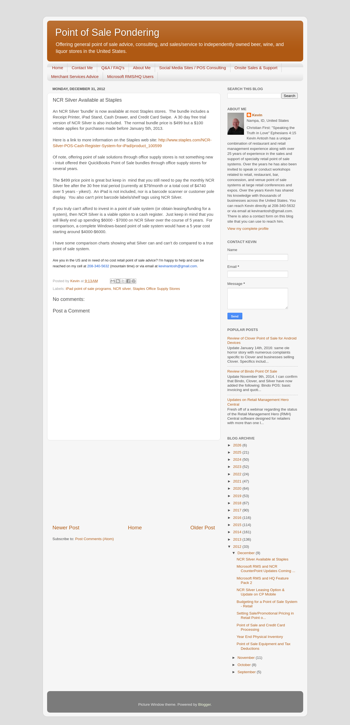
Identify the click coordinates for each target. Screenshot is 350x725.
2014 (237, 532)
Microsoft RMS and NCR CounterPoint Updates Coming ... (266, 568)
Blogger (204, 704)
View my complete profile (248, 229)
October (245, 665)
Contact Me (82, 67)
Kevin (257, 115)
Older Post (202, 527)
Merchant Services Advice (75, 76)
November (247, 658)
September (247, 672)
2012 (237, 547)
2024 (237, 459)
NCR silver (122, 289)
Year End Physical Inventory (260, 637)
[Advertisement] (134, 482)
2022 (237, 474)
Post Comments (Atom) (94, 539)
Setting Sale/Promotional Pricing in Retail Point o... (265, 615)
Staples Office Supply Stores (156, 289)
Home (57, 67)
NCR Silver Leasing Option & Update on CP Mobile (260, 592)
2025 (237, 452)
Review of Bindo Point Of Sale (252, 371)
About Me (142, 67)
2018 (237, 503)
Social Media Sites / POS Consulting (192, 67)
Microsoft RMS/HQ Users (130, 76)
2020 (237, 488)
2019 (237, 496)
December (247, 553)
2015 (237, 525)
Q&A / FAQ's (112, 67)
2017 (237, 510)
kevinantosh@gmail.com (178, 266)
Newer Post (66, 527)
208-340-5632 (98, 266)
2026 (237, 445)
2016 (237, 518)
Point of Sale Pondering (107, 32)
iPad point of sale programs (88, 289)
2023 (237, 467)
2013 (237, 539)
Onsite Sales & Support (256, 67)
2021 (237, 481)
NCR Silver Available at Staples (262, 559)
